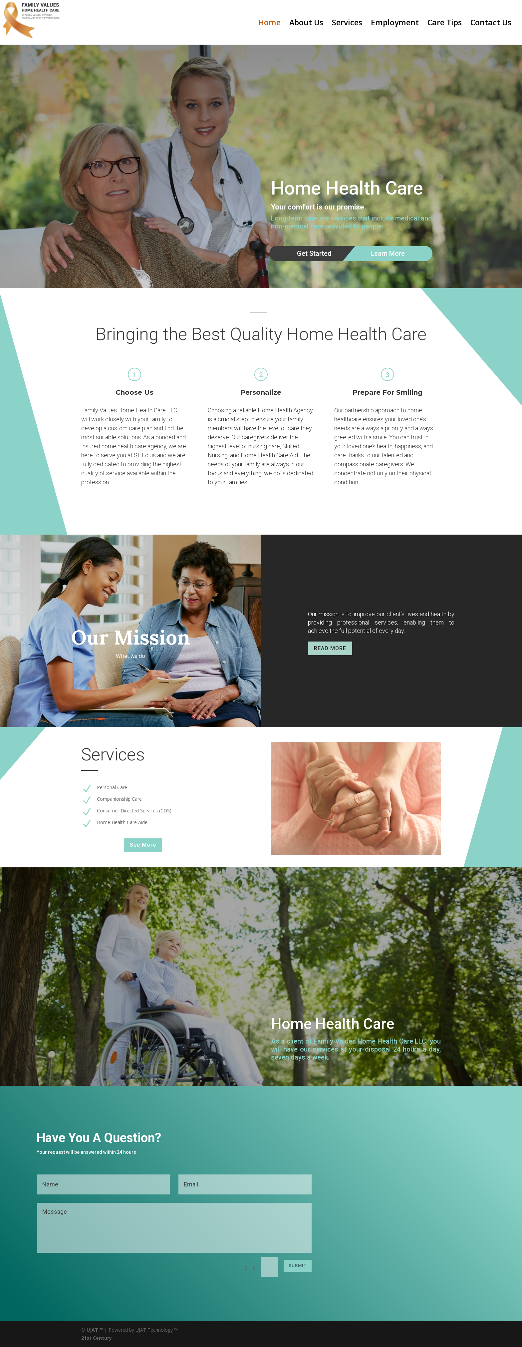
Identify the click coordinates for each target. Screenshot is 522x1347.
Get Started (314, 253)
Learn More (388, 253)
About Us (306, 24)
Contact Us (490, 24)
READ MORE (330, 648)
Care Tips (444, 24)
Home (269, 24)
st (89, 1338)
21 (84, 1338)
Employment (395, 24)
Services (347, 24)
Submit (298, 1265)
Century (102, 1338)
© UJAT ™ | (94, 1330)
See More (143, 845)
